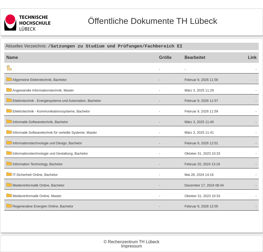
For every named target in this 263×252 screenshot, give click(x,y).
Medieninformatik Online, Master (34, 196)
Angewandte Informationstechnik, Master (40, 90)
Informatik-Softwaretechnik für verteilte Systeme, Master (51, 132)
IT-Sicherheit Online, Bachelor (32, 174)
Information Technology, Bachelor (34, 164)
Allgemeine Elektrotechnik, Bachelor (36, 79)
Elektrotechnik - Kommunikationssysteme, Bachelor (48, 111)
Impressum (131, 246)
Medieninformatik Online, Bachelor (35, 185)
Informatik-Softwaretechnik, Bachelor (37, 122)
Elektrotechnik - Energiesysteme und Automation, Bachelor (53, 101)
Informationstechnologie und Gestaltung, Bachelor (47, 153)
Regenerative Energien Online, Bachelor (39, 206)
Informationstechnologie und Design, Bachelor (44, 143)
